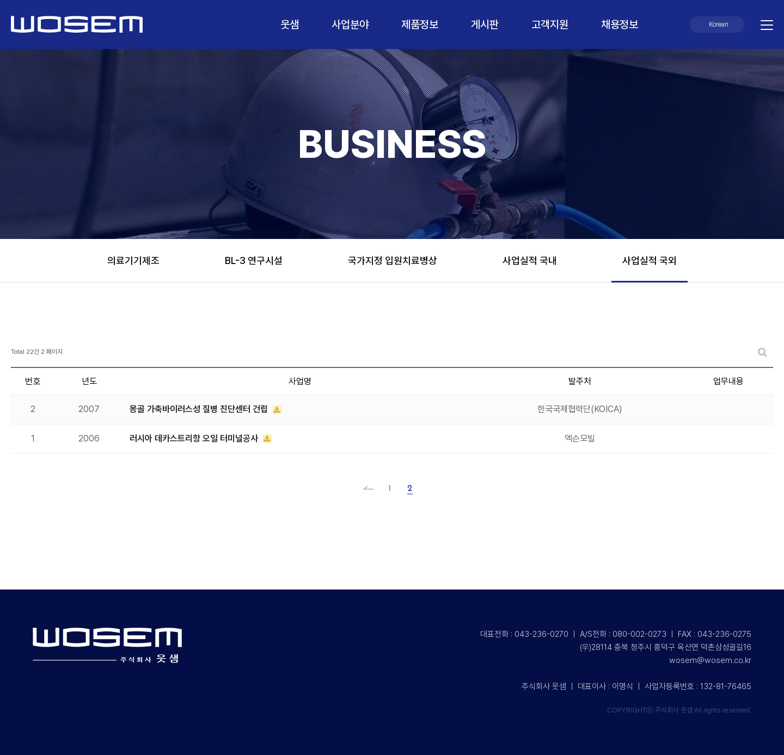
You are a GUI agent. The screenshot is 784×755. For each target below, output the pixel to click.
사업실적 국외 (649, 260)
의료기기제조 (133, 260)
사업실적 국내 (530, 260)
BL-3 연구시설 (254, 260)
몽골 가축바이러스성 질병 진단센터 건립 (200, 409)
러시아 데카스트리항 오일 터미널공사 (195, 438)
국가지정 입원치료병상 (392, 260)
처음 (372, 489)
